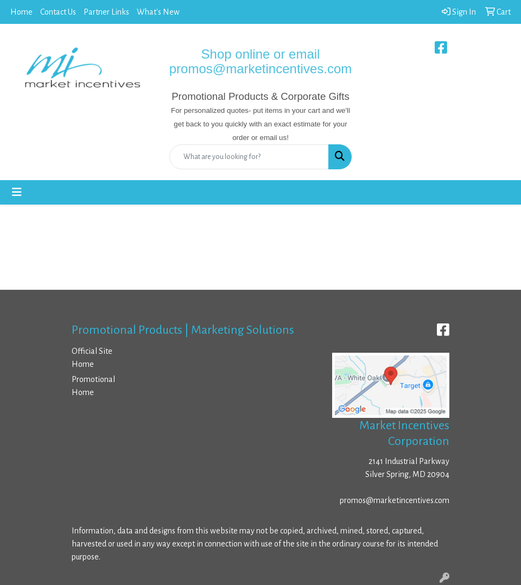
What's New (158, 12)
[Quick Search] (249, 156)
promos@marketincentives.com (394, 500)
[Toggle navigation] (16, 192)
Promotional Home (93, 386)
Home (21, 12)
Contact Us (58, 12)
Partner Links (106, 12)
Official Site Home (92, 357)
